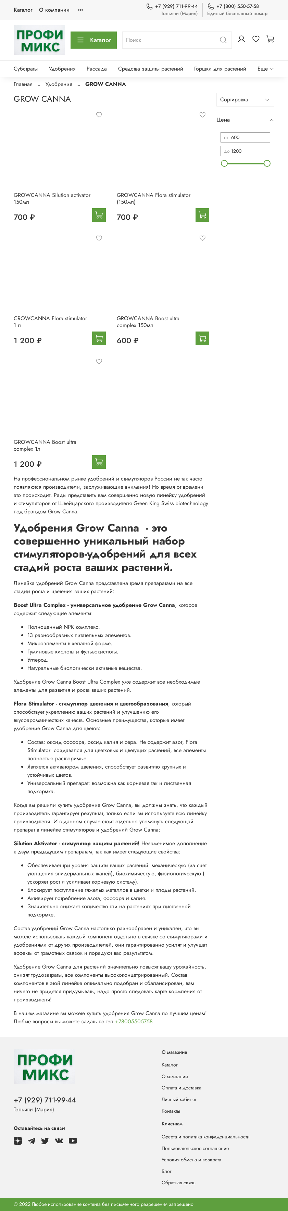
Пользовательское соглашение (195, 1148)
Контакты (171, 1111)
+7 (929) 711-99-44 (172, 6)
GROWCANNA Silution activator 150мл (52, 198)
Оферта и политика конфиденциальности (206, 1136)
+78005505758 (134, 1021)
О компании (54, 10)
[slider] (224, 163)
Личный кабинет (179, 1099)
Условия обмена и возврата (191, 1159)
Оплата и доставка (181, 1087)
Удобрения (62, 69)
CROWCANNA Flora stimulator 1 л (50, 321)
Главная (23, 84)
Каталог (23, 10)
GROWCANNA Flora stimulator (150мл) (153, 198)
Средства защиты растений (150, 69)
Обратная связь (179, 1182)
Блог (167, 1171)
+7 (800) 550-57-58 (233, 6)
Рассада (97, 69)
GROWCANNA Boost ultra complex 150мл (148, 321)
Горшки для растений (220, 69)
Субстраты (26, 69)
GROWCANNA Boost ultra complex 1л (45, 445)
